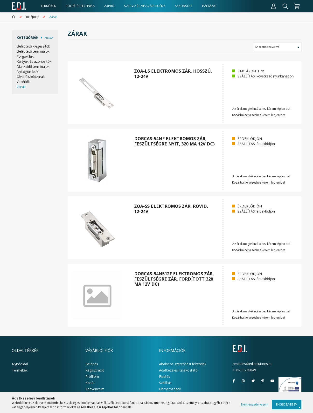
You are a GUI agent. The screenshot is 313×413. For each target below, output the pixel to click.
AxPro (109, 6)
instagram (243, 381)
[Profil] (273, 6)
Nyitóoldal (20, 364)
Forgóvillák (25, 56)
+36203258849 (244, 370)
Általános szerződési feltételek (182, 364)
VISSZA (48, 37)
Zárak (21, 86)
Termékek (20, 370)
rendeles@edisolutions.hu (252, 363)
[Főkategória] (14, 17)
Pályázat (209, 6)
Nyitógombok (27, 71)
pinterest (262, 381)
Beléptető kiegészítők (33, 46)
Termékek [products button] (48, 6)
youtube (272, 381)
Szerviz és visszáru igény (144, 6)
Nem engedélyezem (254, 404)
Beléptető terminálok (33, 51)
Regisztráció (94, 370)
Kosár (90, 382)
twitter (253, 381)
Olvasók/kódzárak (31, 76)
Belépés (91, 364)
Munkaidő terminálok (33, 66)
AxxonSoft (184, 6)
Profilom (92, 376)
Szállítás (165, 382)
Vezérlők (23, 81)
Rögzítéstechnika (80, 6)
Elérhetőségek (170, 389)
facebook (233, 381)
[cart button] (296, 6)
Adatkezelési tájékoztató (178, 370)
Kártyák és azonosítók (34, 61)
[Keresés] (285, 6)
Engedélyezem (286, 404)
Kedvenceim (94, 389)
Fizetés (164, 376)
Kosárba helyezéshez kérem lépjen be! (258, 115)
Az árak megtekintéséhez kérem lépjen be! (261, 109)
